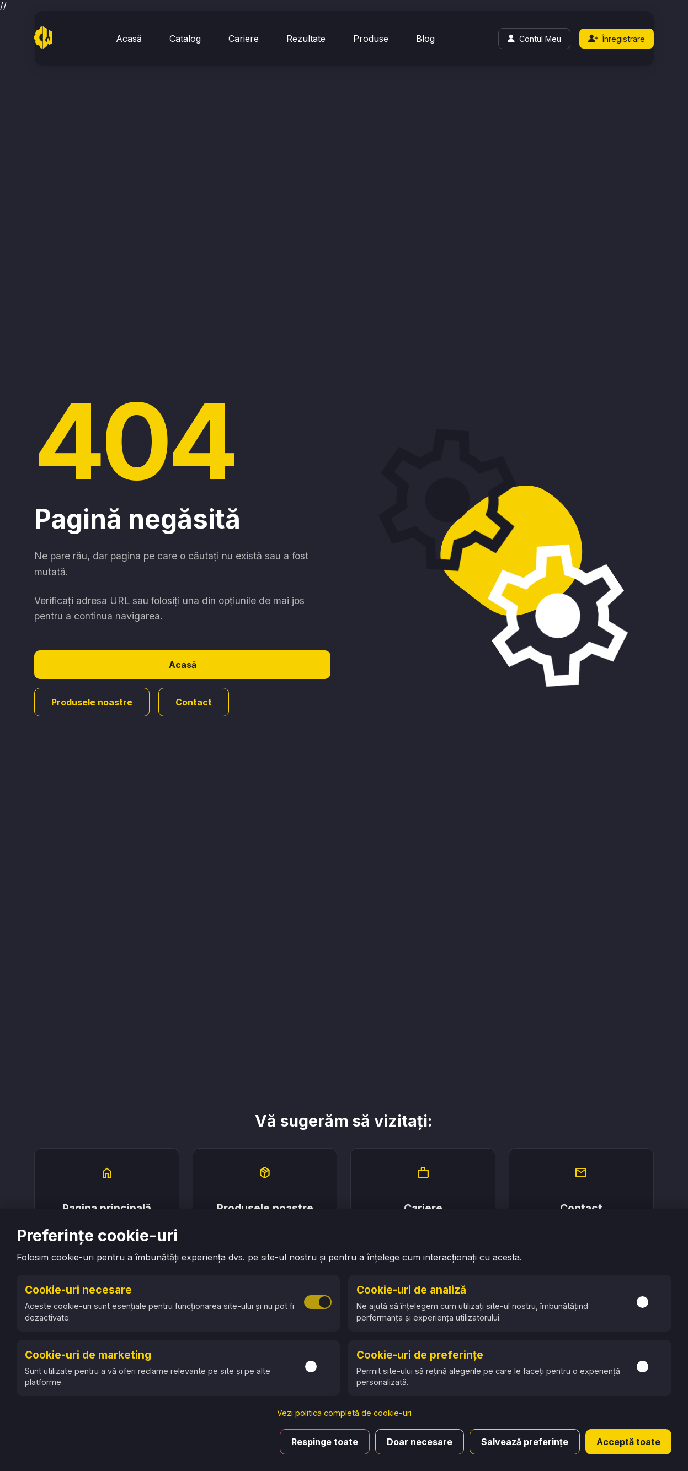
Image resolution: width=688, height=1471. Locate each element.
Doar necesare (419, 1441)
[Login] (534, 38)
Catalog (185, 38)
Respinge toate (324, 1441)
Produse (370, 38)
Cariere (243, 38)
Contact (193, 702)
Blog (425, 38)
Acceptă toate (628, 1441)
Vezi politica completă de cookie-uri (344, 1413)
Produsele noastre (91, 702)
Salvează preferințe (524, 1441)
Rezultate (306, 38)
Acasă (129, 38)
